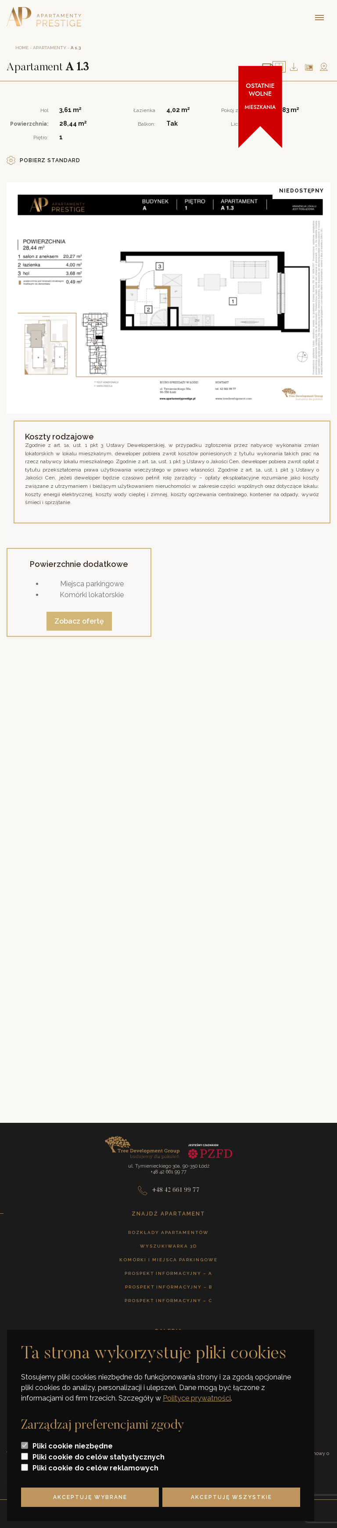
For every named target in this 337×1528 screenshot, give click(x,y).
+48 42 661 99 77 (169, 1190)
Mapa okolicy (324, 67)
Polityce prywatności (197, 1398)
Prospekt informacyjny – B (168, 1287)
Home (22, 47)
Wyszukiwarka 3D (168, 1246)
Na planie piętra (309, 67)
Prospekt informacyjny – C (168, 1300)
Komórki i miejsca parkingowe (168, 1259)
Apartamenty (49, 47)
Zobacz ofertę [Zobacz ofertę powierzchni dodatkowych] (79, 621)
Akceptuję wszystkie (231, 1497)
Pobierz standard (43, 160)
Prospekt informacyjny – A (168, 1273)
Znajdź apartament (168, 1214)
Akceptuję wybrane (90, 1497)
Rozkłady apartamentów (168, 1232)
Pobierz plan (294, 67)
